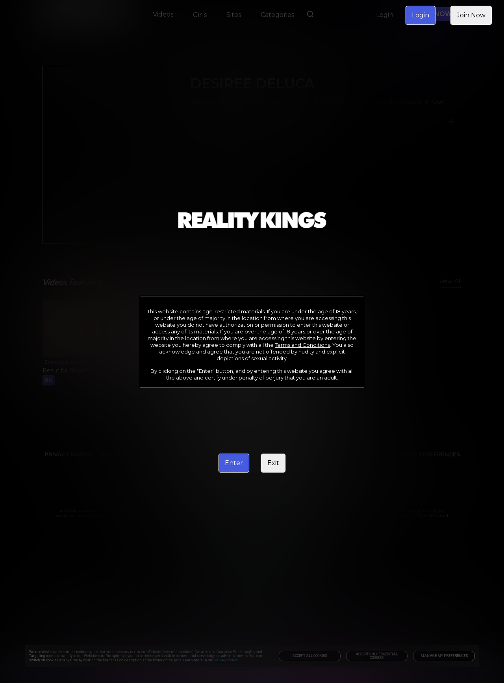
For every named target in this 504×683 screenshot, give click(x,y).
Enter (234, 463)
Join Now (471, 15)
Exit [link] (273, 463)
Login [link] (420, 15)
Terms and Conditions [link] (302, 345)
